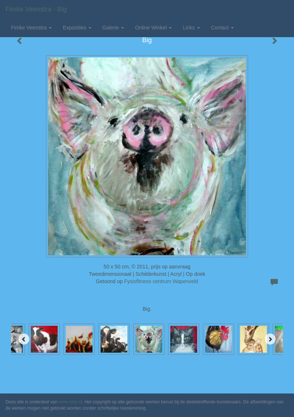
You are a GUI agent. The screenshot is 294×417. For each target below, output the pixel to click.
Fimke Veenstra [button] (31, 28)
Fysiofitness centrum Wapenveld (161, 281)
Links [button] (191, 28)
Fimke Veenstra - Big (36, 9)
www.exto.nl (70, 401)
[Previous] (23, 339)
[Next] (270, 339)
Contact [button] (222, 28)
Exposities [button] (77, 28)
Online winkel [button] (153, 28)
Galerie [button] (113, 28)
